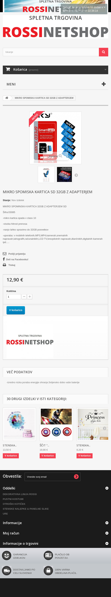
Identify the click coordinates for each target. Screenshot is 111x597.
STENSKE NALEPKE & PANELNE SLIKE (26, 508)
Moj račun (11, 533)
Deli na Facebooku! (17, 259)
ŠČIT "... (44, 445)
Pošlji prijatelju (17, 253)
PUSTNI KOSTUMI (13, 499)
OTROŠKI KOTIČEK (14, 504)
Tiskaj (11, 265)
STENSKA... (10, 445)
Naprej (76, 175)
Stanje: (7, 200)
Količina (11, 291)
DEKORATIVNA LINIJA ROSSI (20, 494)
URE (5, 513)
